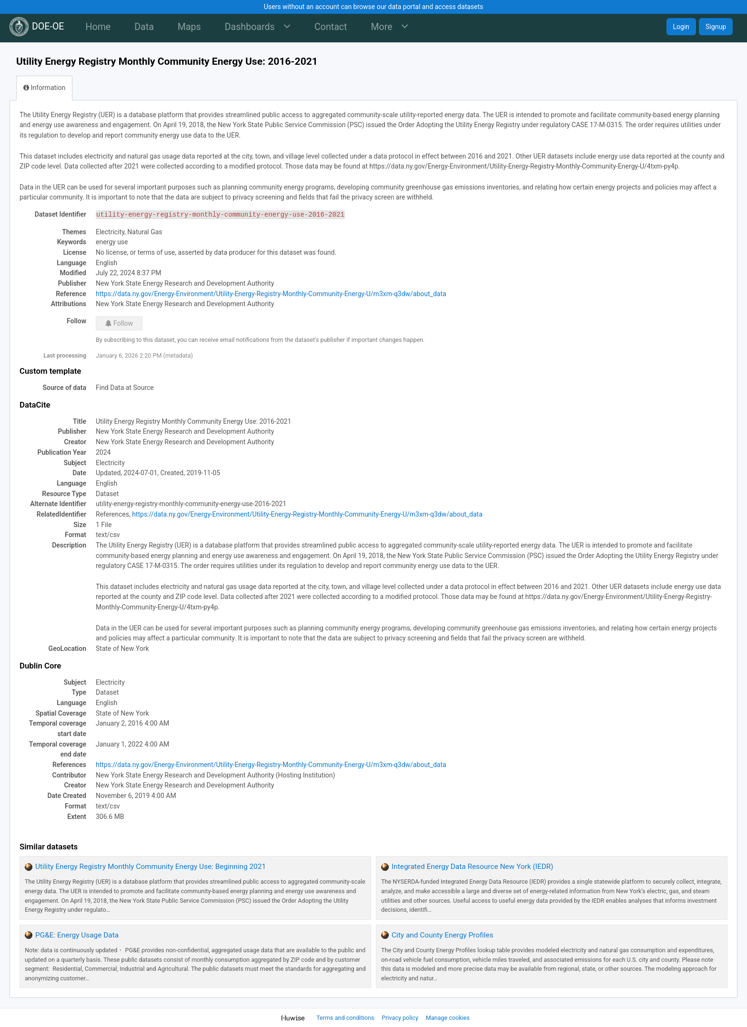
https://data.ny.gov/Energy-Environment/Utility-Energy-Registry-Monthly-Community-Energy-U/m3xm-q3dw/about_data (271, 294)
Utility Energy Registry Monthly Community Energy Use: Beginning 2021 (150, 866)
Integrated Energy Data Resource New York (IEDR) (472, 866)
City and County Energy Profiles (442, 935)
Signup (716, 26)
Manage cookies (448, 1017)
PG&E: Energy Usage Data (77, 935)
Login (681, 26)
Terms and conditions (345, 1017)
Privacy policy (401, 1017)
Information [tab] (44, 87)
